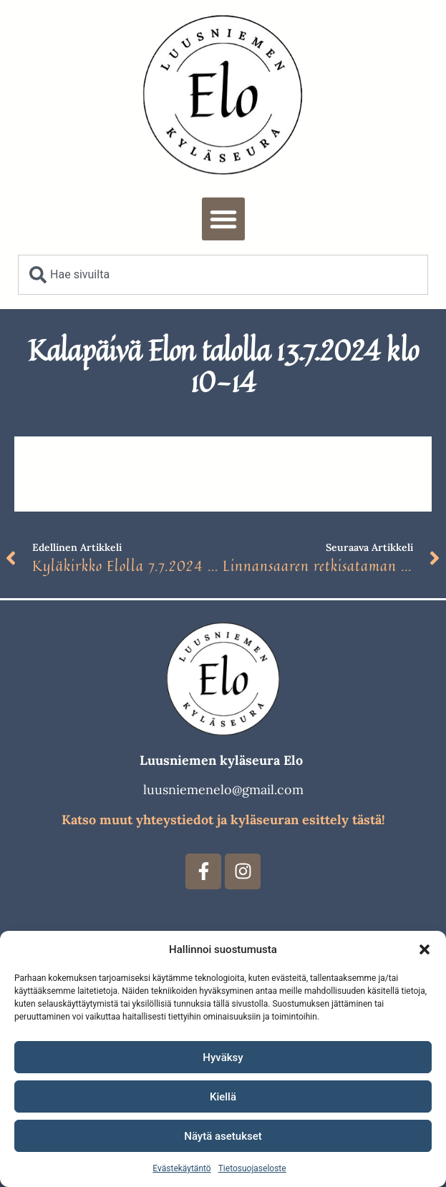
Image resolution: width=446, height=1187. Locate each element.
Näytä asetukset (223, 1136)
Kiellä (223, 1096)
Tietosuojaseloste (252, 1168)
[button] (424, 949)
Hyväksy (223, 1057)
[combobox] (223, 275)
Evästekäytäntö (181, 1168)
